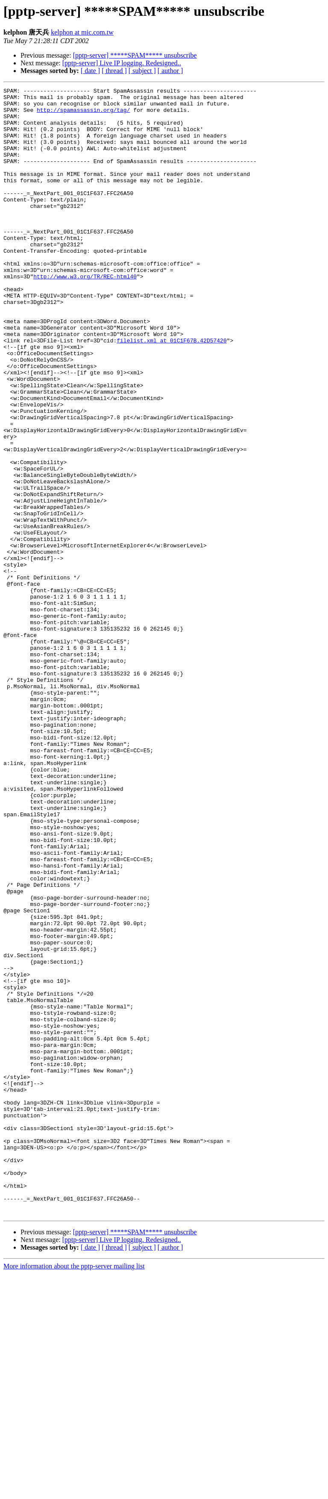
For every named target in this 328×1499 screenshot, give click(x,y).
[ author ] (170, 70)
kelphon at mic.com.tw (82, 32)
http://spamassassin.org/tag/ (83, 115)
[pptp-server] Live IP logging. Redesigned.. (121, 63)
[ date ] (90, 70)
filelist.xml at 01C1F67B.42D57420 (171, 391)
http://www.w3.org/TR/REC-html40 (85, 315)
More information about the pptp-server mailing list (74, 1491)
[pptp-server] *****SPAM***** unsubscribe (135, 55)
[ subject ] (142, 70)
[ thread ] (114, 70)
